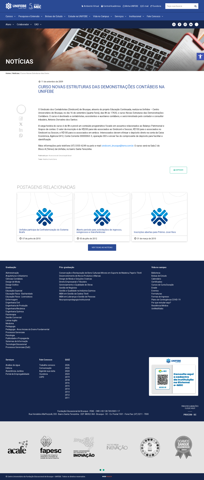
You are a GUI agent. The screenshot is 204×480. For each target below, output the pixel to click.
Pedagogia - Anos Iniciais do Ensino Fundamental (27, 329)
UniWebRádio (157, 308)
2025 (67, 368)
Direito (8, 288)
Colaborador (24, 24)
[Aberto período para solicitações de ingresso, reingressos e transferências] (102, 217)
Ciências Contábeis (14, 279)
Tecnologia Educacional (16, 344)
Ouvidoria (156, 6)
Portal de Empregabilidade (17, 374)
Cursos (11, 16)
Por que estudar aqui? (161, 302)
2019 (67, 377)
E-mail (144, 6)
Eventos (155, 291)
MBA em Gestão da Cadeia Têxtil (73, 294)
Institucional (137, 16)
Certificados (156, 282)
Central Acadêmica (111, 6)
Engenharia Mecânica (15, 308)
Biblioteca (155, 273)
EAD (38, 24)
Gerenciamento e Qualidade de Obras (76, 285)
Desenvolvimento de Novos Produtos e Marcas (80, 276)
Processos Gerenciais (15, 332)
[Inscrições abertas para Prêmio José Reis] (159, 217)
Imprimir (178, 170)
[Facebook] (21, 118)
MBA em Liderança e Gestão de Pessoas (77, 297)
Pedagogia (10, 326)
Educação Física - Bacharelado (19, 294)
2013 (67, 392)
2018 (67, 380)
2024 (67, 371)
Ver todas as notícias (102, 247)
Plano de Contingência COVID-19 (165, 300)
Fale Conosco (155, 16)
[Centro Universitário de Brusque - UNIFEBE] (23, 6)
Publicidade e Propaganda (17, 338)
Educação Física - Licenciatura (19, 297)
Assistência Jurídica (15, 371)
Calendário (156, 279)
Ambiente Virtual (90, 6)
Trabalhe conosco (47, 365)
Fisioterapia (11, 314)
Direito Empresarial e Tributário (73, 282)
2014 (67, 389)
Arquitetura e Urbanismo (17, 276)
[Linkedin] (21, 129)
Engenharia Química (15, 311)
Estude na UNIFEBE (79, 16)
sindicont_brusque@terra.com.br (117, 145)
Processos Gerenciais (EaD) (18, 347)
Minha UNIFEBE (130, 6)
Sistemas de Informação (17, 341)
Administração (12, 273)
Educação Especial (14, 291)
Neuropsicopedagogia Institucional (74, 300)
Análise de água (13, 365)
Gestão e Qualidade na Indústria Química (77, 291)
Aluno (10, 24)
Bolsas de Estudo (55, 16)
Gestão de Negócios (68, 288)
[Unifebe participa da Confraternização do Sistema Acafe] (44, 217)
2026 (67, 365)
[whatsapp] (21, 135)
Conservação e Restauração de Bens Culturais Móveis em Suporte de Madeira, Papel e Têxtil (100, 273)
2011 (67, 398)
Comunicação (45, 368)
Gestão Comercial (14, 317)
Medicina (10, 323)
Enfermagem (12, 300)
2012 (67, 395)
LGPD (41, 377)
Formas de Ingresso (160, 297)
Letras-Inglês (11, 320)
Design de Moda (13, 282)
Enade (154, 288)
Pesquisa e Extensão (30, 16)
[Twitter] (21, 124)
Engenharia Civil (13, 302)
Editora (9, 368)
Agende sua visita (47, 371)
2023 (67, 374)
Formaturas (156, 294)
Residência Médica (159, 305)
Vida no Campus (103, 16)
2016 (67, 383)
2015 (67, 386)
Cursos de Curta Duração (162, 285)
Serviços (121, 16)
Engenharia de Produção (17, 305)
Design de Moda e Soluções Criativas (75, 279)
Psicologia (10, 335)
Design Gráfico (12, 285)
